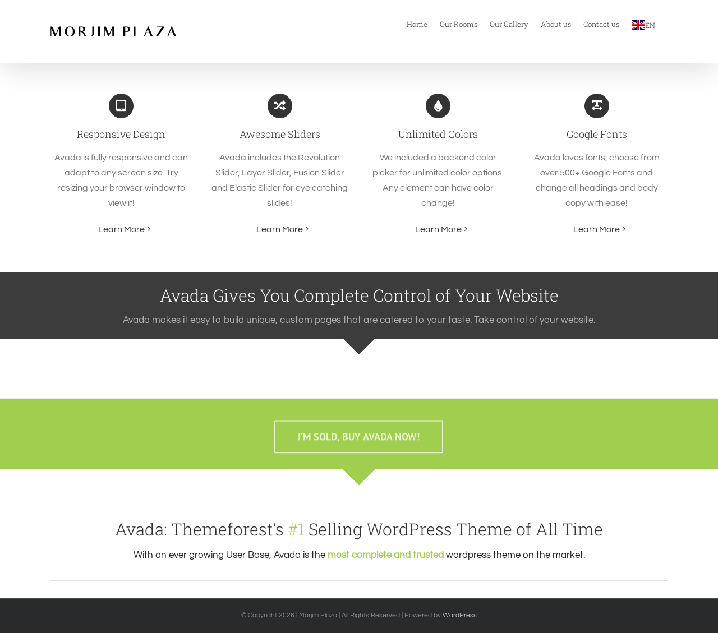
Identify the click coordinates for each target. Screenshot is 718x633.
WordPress (460, 615)
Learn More (121, 229)
